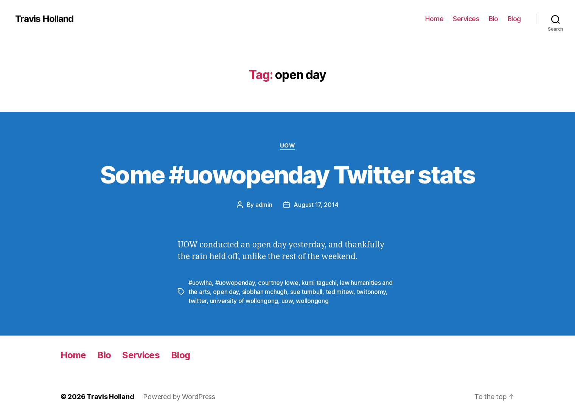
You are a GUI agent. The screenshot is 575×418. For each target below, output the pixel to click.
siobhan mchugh (264, 291)
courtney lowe (278, 282)
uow (287, 301)
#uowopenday (235, 282)
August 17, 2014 (316, 204)
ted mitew (340, 291)
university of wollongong (244, 301)
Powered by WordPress (179, 397)
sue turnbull (306, 291)
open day (226, 291)
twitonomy (371, 291)
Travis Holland (44, 18)
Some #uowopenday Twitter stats (287, 174)
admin (263, 204)
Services (466, 19)
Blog (514, 19)
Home (434, 19)
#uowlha (200, 282)
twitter (197, 301)
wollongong (312, 301)
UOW (287, 145)
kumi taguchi (319, 282)
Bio (493, 19)
